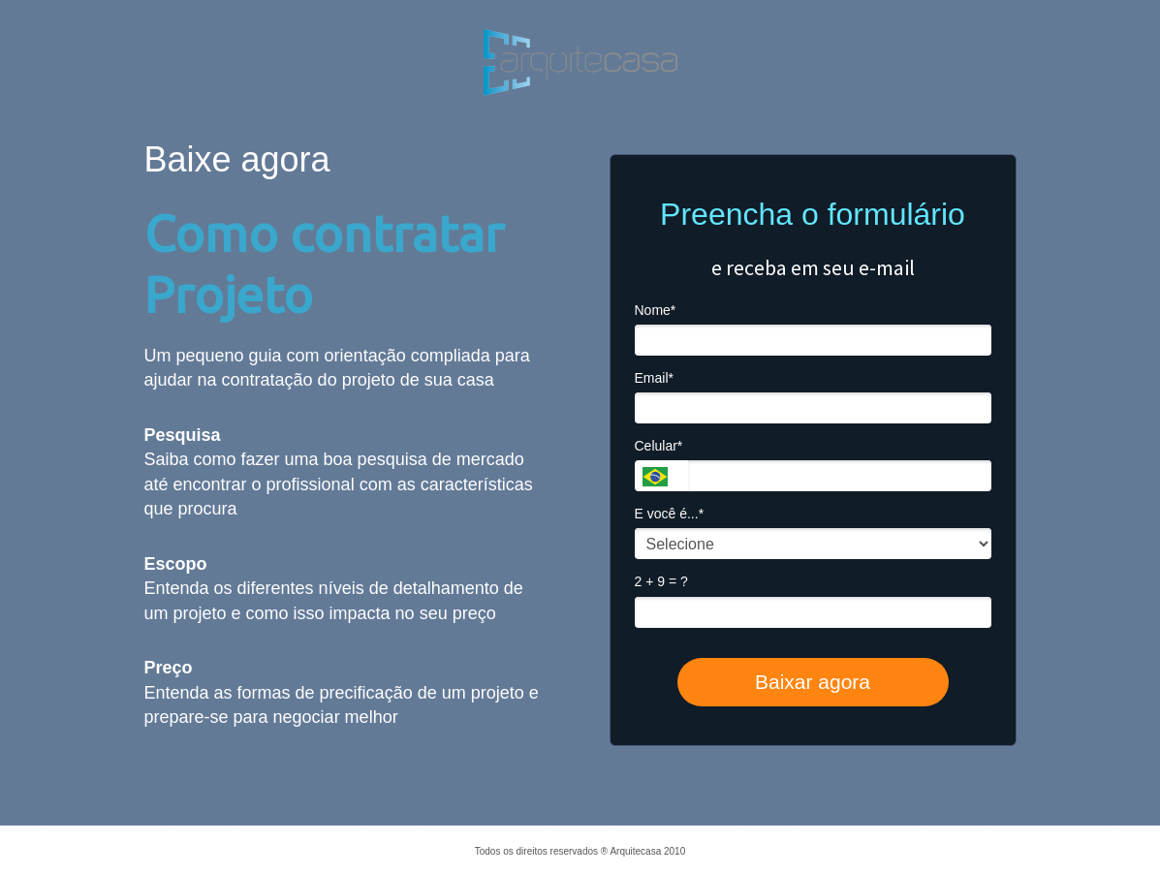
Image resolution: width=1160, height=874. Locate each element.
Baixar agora (812, 682)
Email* (654, 378)
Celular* (659, 445)
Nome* (655, 310)
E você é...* (670, 513)
